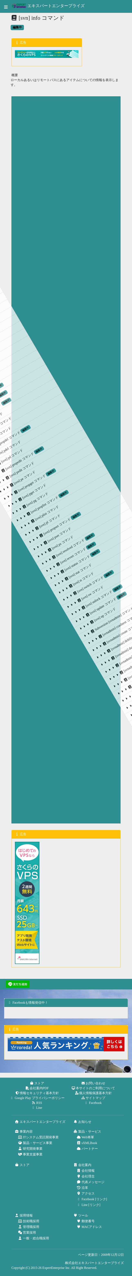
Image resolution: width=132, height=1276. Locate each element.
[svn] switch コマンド (97, 431)
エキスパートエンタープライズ (48, 6)
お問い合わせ (93, 1083)
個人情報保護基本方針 (93, 1093)
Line (37, 1107)
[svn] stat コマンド (84, 444)
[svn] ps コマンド (54, 457)
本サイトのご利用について (93, 1088)
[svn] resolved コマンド (58, 444)
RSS (37, 1103)
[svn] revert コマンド (66, 443)
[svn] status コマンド (74, 440)
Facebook (93, 1103)
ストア (37, 1083)
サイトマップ (93, 1098)
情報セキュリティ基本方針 (37, 1093)
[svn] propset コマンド (34, 454)
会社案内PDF (37, 1088)
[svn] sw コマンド (108, 435)
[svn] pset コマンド (45, 459)
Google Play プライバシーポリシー (38, 1098)
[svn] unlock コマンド (113, 424)
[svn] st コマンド (93, 442)
